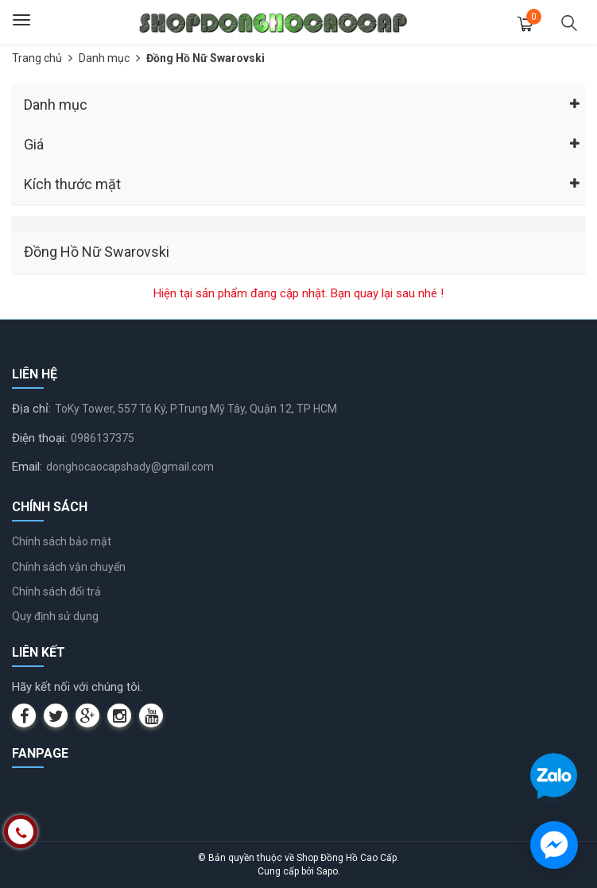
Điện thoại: (39, 438)
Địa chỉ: (31, 408)
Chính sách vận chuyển (69, 566)
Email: (27, 467)
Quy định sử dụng (55, 616)
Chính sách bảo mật (61, 541)
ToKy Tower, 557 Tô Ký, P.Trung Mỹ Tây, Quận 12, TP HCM (196, 408)
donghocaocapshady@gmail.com (130, 466)
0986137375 (102, 438)
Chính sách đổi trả (56, 591)
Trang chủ (37, 58)
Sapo (327, 871)
